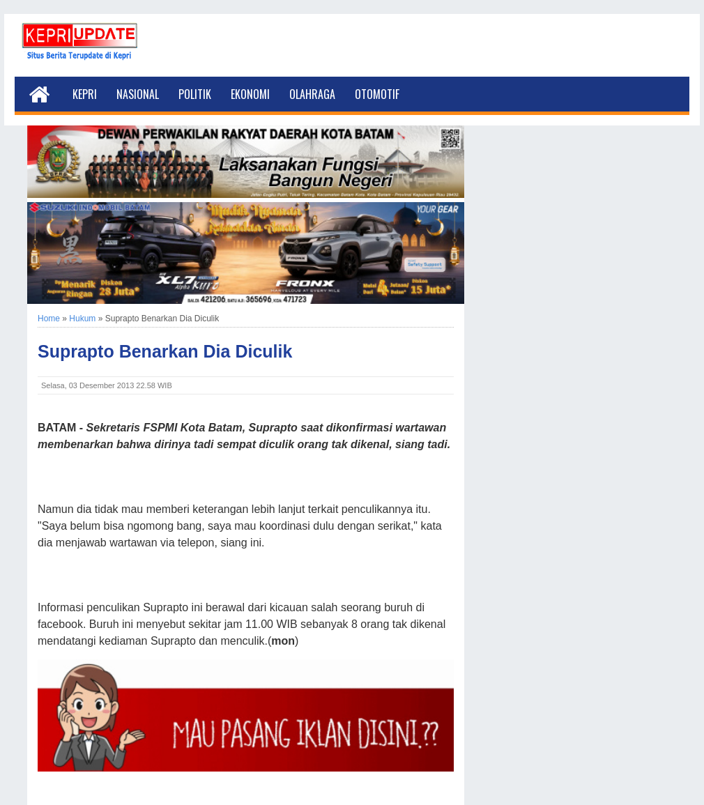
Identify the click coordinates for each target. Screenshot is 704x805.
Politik (194, 94)
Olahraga (312, 94)
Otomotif (377, 94)
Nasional (137, 94)
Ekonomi (250, 94)
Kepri (84, 94)
